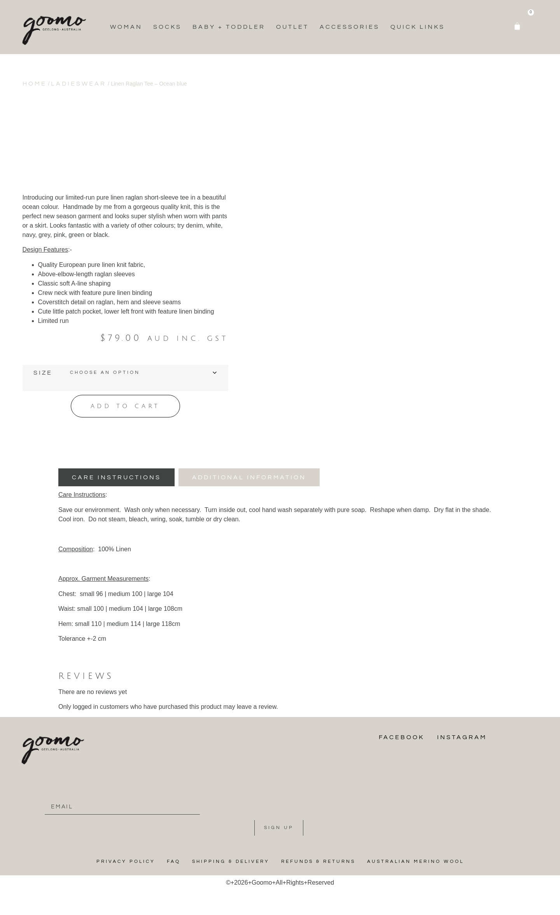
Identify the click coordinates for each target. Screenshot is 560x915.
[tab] (116, 477)
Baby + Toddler (228, 27)
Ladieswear (78, 84)
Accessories (350, 27)
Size (42, 373)
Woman (126, 27)
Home (35, 84)
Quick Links (417, 27)
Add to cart (125, 405)
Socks (167, 27)
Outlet (292, 27)
